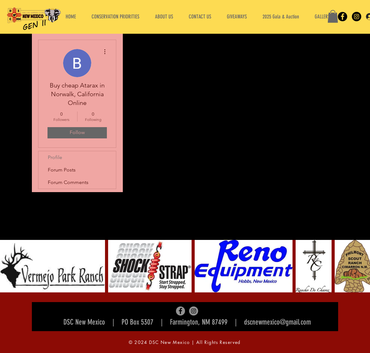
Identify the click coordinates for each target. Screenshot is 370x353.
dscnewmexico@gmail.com (277, 322)
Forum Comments (68, 182)
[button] (164, 16)
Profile (55, 157)
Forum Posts (62, 170)
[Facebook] (342, 16)
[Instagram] (356, 16)
